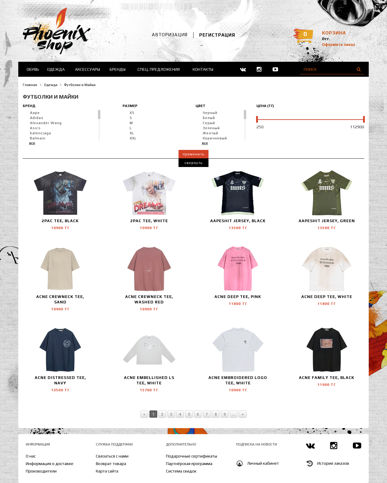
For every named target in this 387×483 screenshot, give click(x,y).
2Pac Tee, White (149, 221)
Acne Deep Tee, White (326, 296)
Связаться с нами (112, 456)
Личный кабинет (263, 463)
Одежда (56, 69)
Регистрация (217, 34)
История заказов (333, 463)
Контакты (203, 69)
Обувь (33, 69)
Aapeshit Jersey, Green (327, 221)
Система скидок (181, 471)
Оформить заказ (338, 44)
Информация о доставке (49, 463)
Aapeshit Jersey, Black (238, 221)
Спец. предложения (158, 69)
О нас (31, 456)
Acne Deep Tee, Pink (237, 296)
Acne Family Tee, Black (326, 377)
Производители (41, 471)
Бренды (118, 69)
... (233, 414)
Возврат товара (111, 463)
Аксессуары (87, 69)
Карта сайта (107, 471)
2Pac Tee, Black (60, 221)
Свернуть (193, 163)
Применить (193, 154)
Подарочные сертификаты (191, 456)
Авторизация (170, 34)
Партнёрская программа (189, 463)
